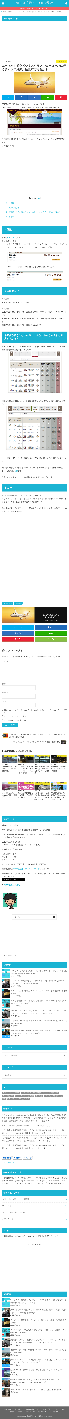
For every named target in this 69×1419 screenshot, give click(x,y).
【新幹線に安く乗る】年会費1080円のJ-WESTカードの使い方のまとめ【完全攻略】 (39, 1021)
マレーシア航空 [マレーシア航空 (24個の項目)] (29, 1096)
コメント (5, 661)
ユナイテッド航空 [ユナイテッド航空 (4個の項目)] (49, 1096)
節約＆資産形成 (30, 1411)
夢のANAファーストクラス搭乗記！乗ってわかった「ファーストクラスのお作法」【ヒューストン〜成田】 (39, 1031)
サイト (4, 701)
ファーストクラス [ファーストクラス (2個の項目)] (7, 1096)
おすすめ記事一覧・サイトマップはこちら (35, 8)
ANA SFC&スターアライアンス (14, 1409)
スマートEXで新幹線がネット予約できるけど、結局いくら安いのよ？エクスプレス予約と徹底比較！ (37, 982)
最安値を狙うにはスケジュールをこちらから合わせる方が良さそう (34, 212)
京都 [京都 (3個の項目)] (3, 1099)
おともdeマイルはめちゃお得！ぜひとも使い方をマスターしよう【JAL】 (36, 1370)
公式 (16, 471)
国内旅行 (20, 1411)
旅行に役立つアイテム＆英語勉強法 (49, 1411)
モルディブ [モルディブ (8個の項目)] (39, 1096)
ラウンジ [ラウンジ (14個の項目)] (60, 1096)
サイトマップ (7, 1206)
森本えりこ (41, 1125)
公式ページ (11, 237)
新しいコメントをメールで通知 (15, 716)
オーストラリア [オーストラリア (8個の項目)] (26, 1093)
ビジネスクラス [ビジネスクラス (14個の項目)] (54, 1093)
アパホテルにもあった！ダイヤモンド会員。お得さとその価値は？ (37, 1389)
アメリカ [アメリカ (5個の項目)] (5, 1093)
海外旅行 (19, 603)
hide (38, 198)
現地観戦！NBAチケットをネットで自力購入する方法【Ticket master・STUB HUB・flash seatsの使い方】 (35, 1380)
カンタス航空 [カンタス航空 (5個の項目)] (37, 1093)
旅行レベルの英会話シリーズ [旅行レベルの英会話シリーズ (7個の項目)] (21, 1099)
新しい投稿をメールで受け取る (15, 720)
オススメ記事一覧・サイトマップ (15, 1212)
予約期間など (13, 207)
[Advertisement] (34, 38)
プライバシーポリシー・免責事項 (15, 1199)
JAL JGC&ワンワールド (33, 1409)
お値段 (10, 203)
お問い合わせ (7, 1219)
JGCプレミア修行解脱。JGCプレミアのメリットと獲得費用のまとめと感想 (39, 991)
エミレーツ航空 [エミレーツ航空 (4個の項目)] (14, 1093)
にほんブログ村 (8, 1162)
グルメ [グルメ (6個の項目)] (45, 1093)
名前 (4, 684)
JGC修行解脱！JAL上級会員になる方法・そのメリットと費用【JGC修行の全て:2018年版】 (39, 1001)
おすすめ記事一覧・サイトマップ (26, 869)
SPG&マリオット (48, 1409)
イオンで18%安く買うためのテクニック (18, 1125)
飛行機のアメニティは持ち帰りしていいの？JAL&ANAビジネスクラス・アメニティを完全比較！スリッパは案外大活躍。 (38, 1011)
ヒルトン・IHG (60, 1409)
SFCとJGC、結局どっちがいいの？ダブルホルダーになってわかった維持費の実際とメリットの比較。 (39, 972)
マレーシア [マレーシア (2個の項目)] (18, 1096)
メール (5, 692)
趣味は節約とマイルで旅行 (33, 1416)
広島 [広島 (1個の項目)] (8, 1099)
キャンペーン (8, 603)
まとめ (10, 216)
